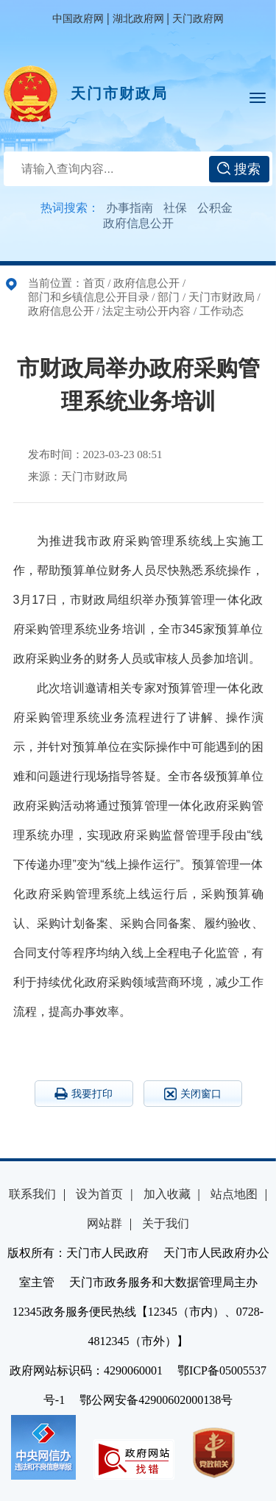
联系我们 (32, 1194)
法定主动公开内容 (146, 311)
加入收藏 (167, 1194)
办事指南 (129, 208)
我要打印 (83, 1093)
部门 (169, 297)
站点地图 (234, 1194)
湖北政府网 (138, 18)
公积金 (215, 208)
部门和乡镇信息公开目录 (88, 297)
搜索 (239, 169)
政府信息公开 (138, 223)
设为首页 (99, 1194)
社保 (175, 208)
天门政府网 (198, 18)
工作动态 (221, 311)
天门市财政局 (119, 93)
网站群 (104, 1223)
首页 (94, 283)
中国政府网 (78, 18)
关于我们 (165, 1223)
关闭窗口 (193, 1094)
